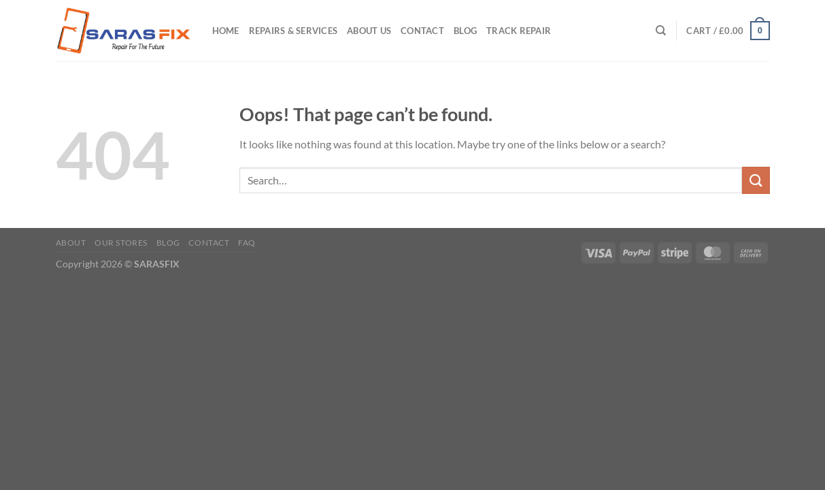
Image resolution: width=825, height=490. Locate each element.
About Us (369, 30)
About (71, 243)
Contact (422, 30)
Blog (465, 30)
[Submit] (755, 180)
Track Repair (518, 30)
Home (225, 30)
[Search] (661, 31)
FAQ (247, 243)
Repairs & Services (293, 30)
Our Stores (121, 243)
